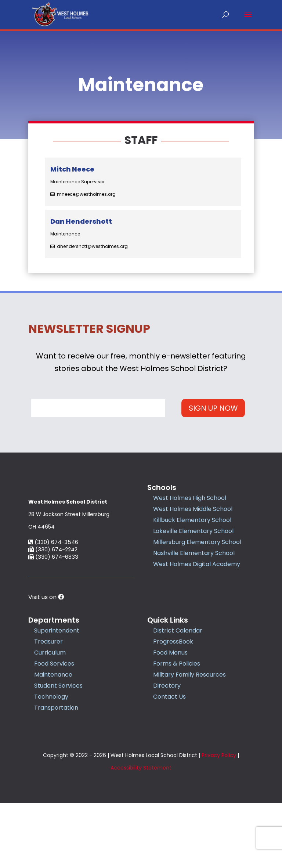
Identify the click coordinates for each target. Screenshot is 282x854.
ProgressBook (173, 692)
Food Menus (170, 703)
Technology (51, 747)
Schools (161, 487)
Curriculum (50, 703)
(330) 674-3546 (53, 593)
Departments (53, 671)
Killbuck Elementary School (192, 520)
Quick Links (167, 671)
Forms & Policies (176, 714)
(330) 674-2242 (52, 600)
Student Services (58, 736)
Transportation (56, 758)
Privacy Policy (219, 806)
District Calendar (177, 681)
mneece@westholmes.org (86, 194)
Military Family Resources (189, 725)
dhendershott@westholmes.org (92, 246)
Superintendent (56, 681)
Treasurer (48, 692)
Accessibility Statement (141, 818)
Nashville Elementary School (194, 553)
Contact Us (169, 747)
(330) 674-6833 (53, 608)
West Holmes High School (189, 498)
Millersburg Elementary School (197, 542)
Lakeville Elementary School (193, 531)
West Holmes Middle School (192, 509)
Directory (167, 736)
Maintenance (53, 725)
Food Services (54, 714)
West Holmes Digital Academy (196, 564)
